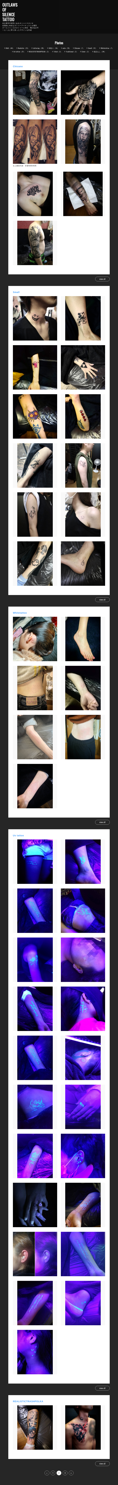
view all (100, 279)
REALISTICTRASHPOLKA (28, 1401)
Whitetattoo (20, 613)
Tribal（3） (58, 51)
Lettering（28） (39, 48)
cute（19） (67, 48)
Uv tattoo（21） (19, 51)
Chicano (18, 66)
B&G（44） (10, 48)
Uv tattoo (18, 835)
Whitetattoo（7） (107, 48)
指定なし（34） (100, 51)
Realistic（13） (23, 48)
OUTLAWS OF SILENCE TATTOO (10, 12)
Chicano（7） (79, 48)
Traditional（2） (72, 51)
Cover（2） (86, 51)
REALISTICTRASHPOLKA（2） (39, 51)
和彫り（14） (54, 48)
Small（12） (92, 48)
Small (16, 292)
